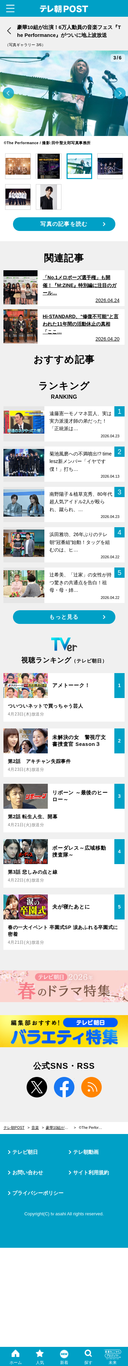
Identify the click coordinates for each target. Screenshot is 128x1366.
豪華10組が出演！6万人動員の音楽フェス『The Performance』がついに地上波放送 (61, 1127)
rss (91, 1087)
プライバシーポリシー (37, 1193)
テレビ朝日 (25, 1152)
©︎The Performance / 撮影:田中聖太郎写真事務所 (94, 1127)
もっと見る (64, 617)
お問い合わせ (27, 1172)
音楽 (35, 1127)
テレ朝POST (64, 9)
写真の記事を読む (63, 224)
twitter (37, 1087)
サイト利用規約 (91, 1172)
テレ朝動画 (86, 1152)
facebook (64, 1087)
